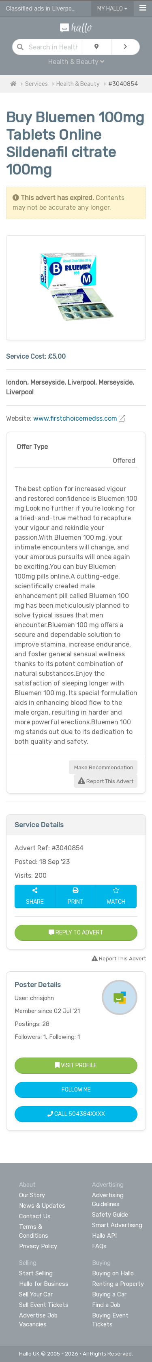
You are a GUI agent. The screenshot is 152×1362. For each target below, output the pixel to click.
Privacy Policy (38, 1246)
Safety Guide (110, 1214)
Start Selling (36, 1273)
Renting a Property (118, 1284)
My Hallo (112, 8)
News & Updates (42, 1205)
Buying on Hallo (113, 1273)
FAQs (99, 1246)
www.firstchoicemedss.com (75, 418)
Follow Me (76, 1089)
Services (36, 84)
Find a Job (106, 1305)
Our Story (32, 1195)
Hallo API (104, 1235)
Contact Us (35, 1216)
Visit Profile (76, 1065)
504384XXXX (87, 1114)
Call (76, 1114)
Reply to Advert (76, 932)
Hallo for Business (44, 1284)
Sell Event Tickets (44, 1305)
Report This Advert (105, 781)
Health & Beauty (76, 62)
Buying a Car (109, 1294)
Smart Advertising (117, 1225)
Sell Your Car (36, 1294)
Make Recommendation (103, 767)
